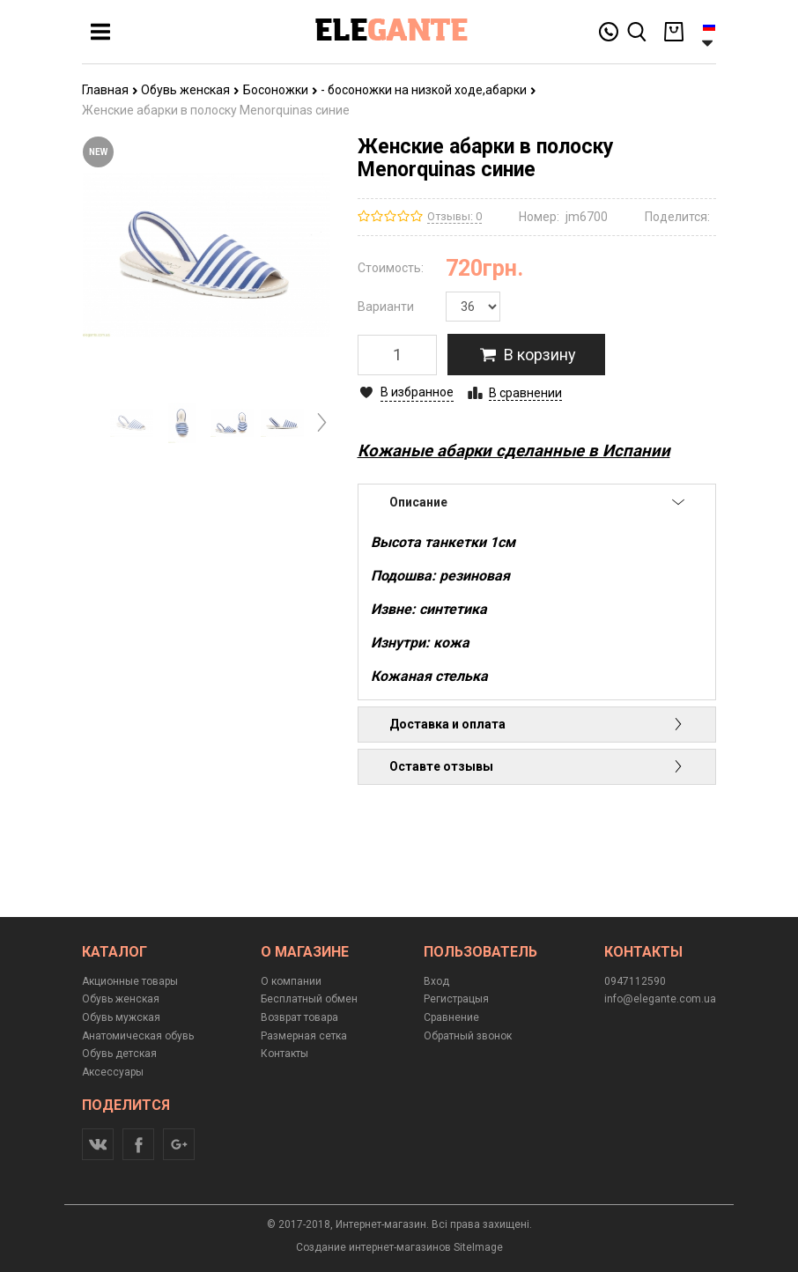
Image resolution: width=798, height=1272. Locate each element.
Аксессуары (113, 1072)
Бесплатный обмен (309, 999)
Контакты (284, 1053)
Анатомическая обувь (138, 1036)
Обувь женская (190, 90)
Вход (436, 981)
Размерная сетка (304, 1036)
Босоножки (280, 90)
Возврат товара (299, 1017)
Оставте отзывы (537, 766)
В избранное (417, 392)
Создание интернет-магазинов (373, 1247)
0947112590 (635, 981)
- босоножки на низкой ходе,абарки (428, 90)
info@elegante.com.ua (660, 999)
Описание (537, 502)
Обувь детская (119, 1053)
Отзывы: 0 (454, 216)
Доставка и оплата (537, 724)
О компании (291, 981)
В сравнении (525, 393)
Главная (110, 90)
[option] (132, 423)
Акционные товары (130, 981)
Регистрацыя (456, 999)
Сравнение (451, 1017)
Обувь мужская (121, 1017)
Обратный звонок (468, 1036)
